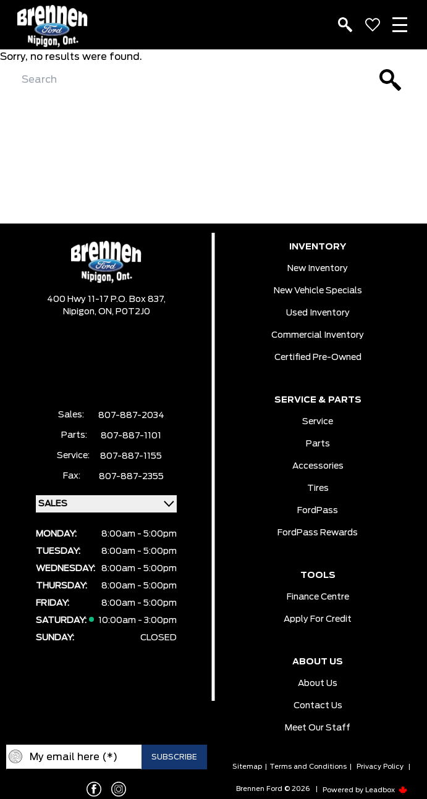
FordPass (317, 510)
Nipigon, (80, 311)
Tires (318, 488)
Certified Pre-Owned (317, 357)
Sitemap (247, 766)
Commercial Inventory (317, 335)
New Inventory (317, 268)
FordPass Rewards (317, 533)
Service (317, 421)
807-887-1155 (131, 456)
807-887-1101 (131, 436)
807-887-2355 (131, 476)
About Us (317, 683)
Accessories (318, 466)
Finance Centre (318, 597)
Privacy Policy (380, 766)
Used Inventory (318, 313)
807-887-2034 (131, 415)
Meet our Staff (317, 728)
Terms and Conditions (308, 766)
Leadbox (386, 790)
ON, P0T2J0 (124, 311)
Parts (318, 444)
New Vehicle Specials (318, 291)
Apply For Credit (318, 619)
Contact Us (318, 705)
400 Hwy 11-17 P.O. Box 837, (106, 299)
